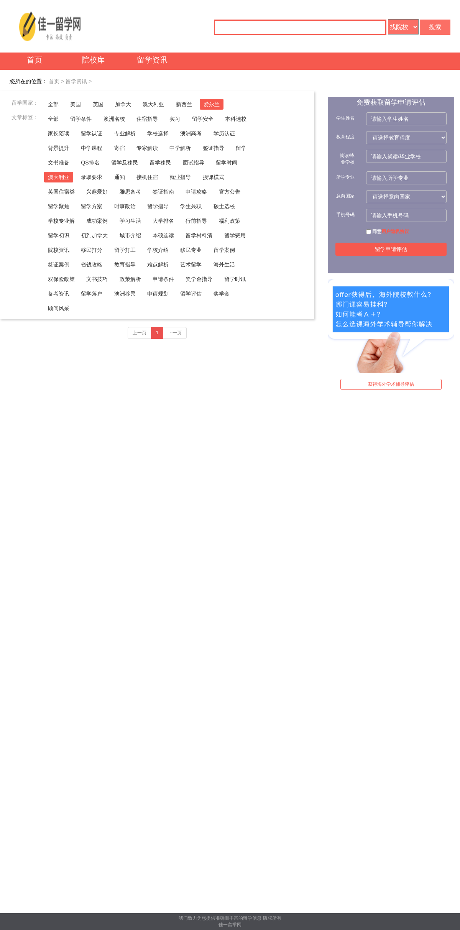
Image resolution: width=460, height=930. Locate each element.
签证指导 (213, 148)
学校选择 (158, 133)
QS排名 (90, 162)
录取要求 (91, 177)
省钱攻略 (91, 264)
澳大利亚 (153, 104)
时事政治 (125, 206)
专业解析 (125, 133)
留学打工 (125, 250)
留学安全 (203, 119)
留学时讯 (235, 279)
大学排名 (163, 221)
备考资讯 (58, 294)
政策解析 (130, 279)
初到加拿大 (94, 235)
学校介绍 (158, 250)
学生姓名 (345, 118)
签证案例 (58, 264)
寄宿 (119, 148)
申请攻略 (196, 192)
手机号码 (345, 214)
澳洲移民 (125, 294)
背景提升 (58, 148)
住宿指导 (147, 119)
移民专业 (191, 250)
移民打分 (91, 250)
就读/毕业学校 (347, 159)
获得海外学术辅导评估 (391, 384)
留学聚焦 (58, 206)
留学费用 (235, 235)
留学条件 (81, 119)
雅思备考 (130, 192)
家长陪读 (58, 133)
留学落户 (91, 294)
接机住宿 (147, 177)
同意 (387, 231)
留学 (241, 148)
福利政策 (229, 221)
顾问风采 (58, 308)
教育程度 (345, 137)
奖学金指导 (199, 279)
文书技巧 (97, 279)
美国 (75, 104)
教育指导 (125, 264)
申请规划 (158, 294)
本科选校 (235, 119)
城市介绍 (130, 235)
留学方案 (91, 206)
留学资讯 (152, 60)
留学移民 (160, 162)
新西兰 (184, 104)
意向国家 (345, 196)
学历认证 (224, 133)
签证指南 (163, 192)
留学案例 (224, 250)
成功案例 (97, 221)
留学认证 (91, 133)
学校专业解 (61, 221)
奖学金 (222, 294)
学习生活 (130, 221)
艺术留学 (191, 264)
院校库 (93, 60)
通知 (119, 177)
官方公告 (229, 192)
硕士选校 (224, 206)
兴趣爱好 (97, 192)
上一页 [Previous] (139, 332)
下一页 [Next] (175, 332)
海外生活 (224, 264)
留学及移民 (124, 162)
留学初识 (58, 235)
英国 (98, 104)
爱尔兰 (212, 104)
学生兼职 (191, 206)
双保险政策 (61, 279)
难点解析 (158, 264)
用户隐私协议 (395, 231)
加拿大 (123, 104)
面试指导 (193, 162)
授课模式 (213, 177)
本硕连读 (163, 235)
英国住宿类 (61, 192)
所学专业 (345, 177)
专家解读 (147, 148)
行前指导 (196, 221)
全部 (53, 104)
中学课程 (91, 148)
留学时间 (226, 162)
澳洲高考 (191, 133)
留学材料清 (199, 235)
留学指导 (158, 206)
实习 (174, 119)
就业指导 (180, 177)
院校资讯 (58, 250)
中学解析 (180, 148)
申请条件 (163, 279)
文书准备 (58, 162)
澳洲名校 (114, 119)
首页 (34, 60)
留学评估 (191, 294)
